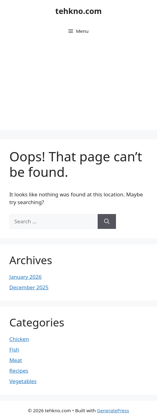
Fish (14, 349)
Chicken (19, 339)
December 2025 (28, 287)
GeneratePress (113, 410)
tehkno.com (78, 11)
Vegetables (23, 381)
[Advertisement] (78, 86)
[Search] (107, 221)
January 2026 (25, 276)
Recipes (18, 370)
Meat (15, 360)
